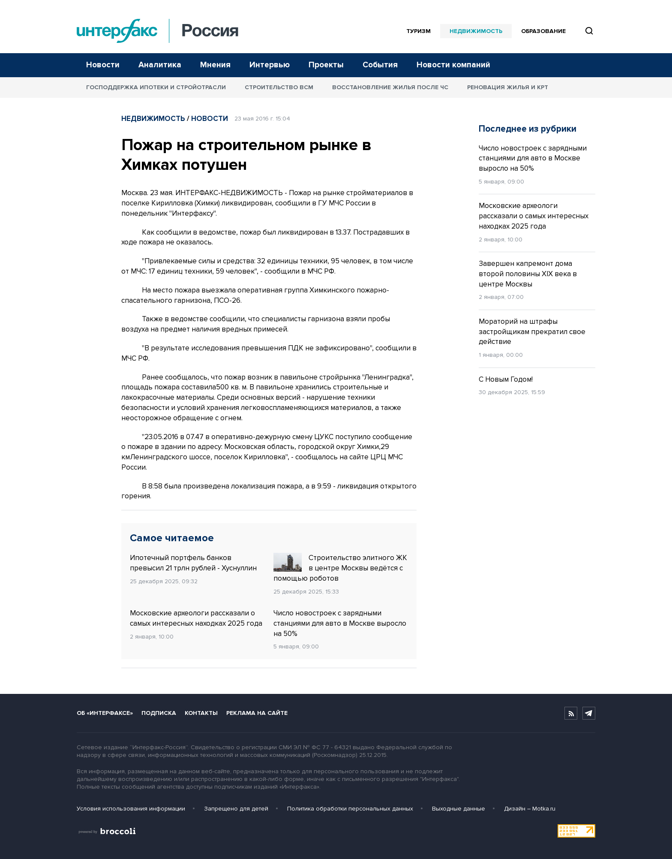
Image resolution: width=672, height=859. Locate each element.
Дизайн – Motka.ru (529, 808)
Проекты (326, 65)
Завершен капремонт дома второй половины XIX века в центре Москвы (528, 274)
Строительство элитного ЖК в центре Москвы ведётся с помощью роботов (340, 568)
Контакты (201, 713)
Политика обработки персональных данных (350, 808)
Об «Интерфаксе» (105, 713)
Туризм (418, 31)
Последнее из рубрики (527, 129)
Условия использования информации (131, 808)
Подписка (158, 713)
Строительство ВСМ (279, 87)
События (380, 65)
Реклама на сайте (257, 713)
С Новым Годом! (506, 379)
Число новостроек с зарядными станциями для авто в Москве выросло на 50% (339, 623)
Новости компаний (453, 65)
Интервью (269, 65)
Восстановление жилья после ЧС (390, 87)
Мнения (215, 65)
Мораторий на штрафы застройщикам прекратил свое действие (532, 332)
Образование (543, 31)
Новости (103, 65)
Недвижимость (476, 31)
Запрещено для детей (236, 808)
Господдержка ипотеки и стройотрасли (156, 87)
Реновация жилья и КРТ (507, 87)
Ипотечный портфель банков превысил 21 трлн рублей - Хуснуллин (193, 563)
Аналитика (159, 65)
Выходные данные (458, 808)
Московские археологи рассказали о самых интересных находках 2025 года (196, 618)
